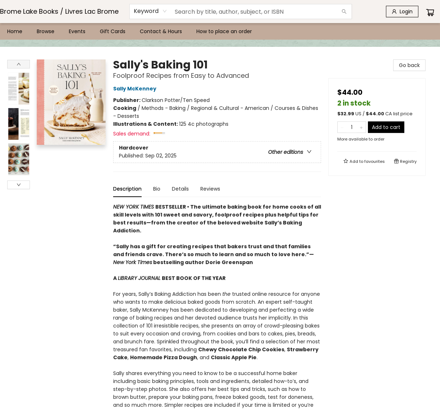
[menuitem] (15, 31)
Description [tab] (127, 188)
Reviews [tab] (210, 188)
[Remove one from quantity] (342, 127)
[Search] (344, 11)
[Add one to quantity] (361, 127)
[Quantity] (352, 127)
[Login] (402, 11)
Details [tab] (180, 188)
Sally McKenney (136, 88)
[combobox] (150, 11)
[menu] (220, 31)
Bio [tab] (156, 188)
